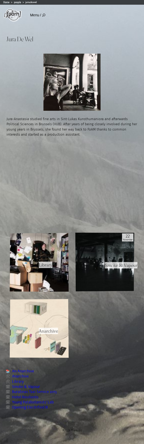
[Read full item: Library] (39, 262)
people (17, 2)
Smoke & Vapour (26, 386)
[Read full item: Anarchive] (39, 328)
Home (6, 2)
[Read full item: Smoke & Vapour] (104, 262)
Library (18, 381)
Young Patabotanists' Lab (33, 402)
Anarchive (20, 376)
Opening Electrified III (30, 407)
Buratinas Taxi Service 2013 (34, 392)
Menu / (37, 15)
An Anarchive (23, 371)
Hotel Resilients (25, 397)
